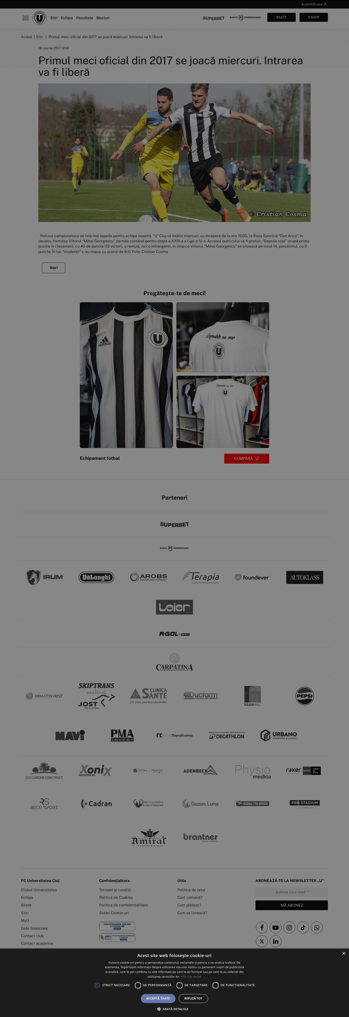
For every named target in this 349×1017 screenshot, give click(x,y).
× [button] (343, 953)
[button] (174, 1009)
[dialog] (174, 983)
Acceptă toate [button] (158, 998)
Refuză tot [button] (193, 998)
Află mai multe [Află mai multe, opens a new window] (191, 977)
